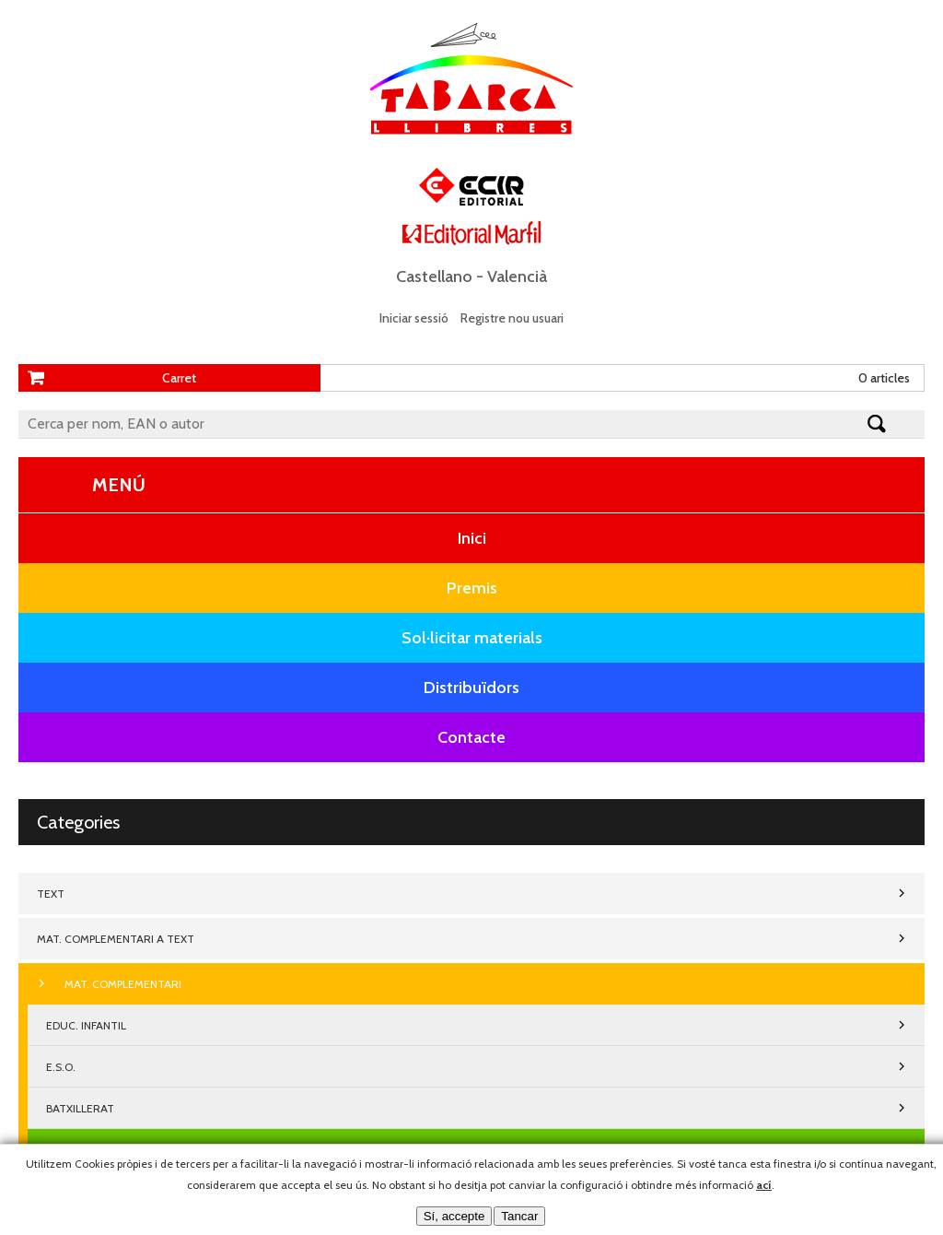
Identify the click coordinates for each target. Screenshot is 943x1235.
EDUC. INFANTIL (86, 1025)
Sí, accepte (454, 1216)
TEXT (50, 893)
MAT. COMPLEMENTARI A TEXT (115, 939)
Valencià (517, 276)
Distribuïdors (471, 687)
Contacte (471, 737)
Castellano (434, 276)
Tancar (519, 1216)
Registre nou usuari (512, 318)
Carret (179, 378)
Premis (472, 588)
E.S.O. (61, 1067)
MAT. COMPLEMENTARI (122, 984)
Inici (472, 538)
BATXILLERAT (80, 1108)
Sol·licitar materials (472, 638)
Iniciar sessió (413, 318)
